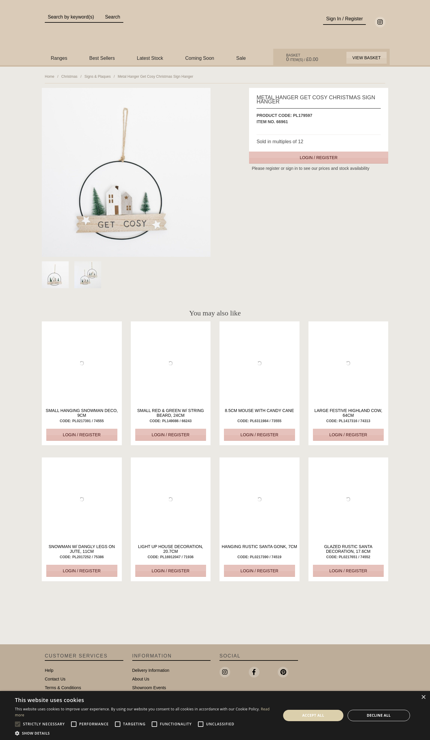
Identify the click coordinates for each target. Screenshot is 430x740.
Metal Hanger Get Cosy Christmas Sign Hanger (155, 76)
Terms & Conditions (63, 687)
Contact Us (55, 679)
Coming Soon (199, 58)
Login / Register (319, 157)
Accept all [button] (313, 715)
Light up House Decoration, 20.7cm (170, 549)
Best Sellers (102, 58)
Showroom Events (149, 687)
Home (49, 76)
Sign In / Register (344, 18)
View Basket (366, 57)
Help (49, 670)
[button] (144, 733)
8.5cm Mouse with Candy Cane (259, 410)
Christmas (69, 76)
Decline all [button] (379, 715)
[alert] (215, 715)
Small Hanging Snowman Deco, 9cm (82, 413)
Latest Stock (150, 58)
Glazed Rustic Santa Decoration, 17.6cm (348, 549)
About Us (141, 679)
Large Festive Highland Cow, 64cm (348, 413)
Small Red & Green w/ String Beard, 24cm (170, 413)
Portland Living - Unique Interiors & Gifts (215, 29)
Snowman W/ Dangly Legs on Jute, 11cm (82, 549)
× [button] (423, 697)
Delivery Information (151, 670)
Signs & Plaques (98, 76)
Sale (241, 58)
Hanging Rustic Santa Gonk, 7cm (259, 546)
